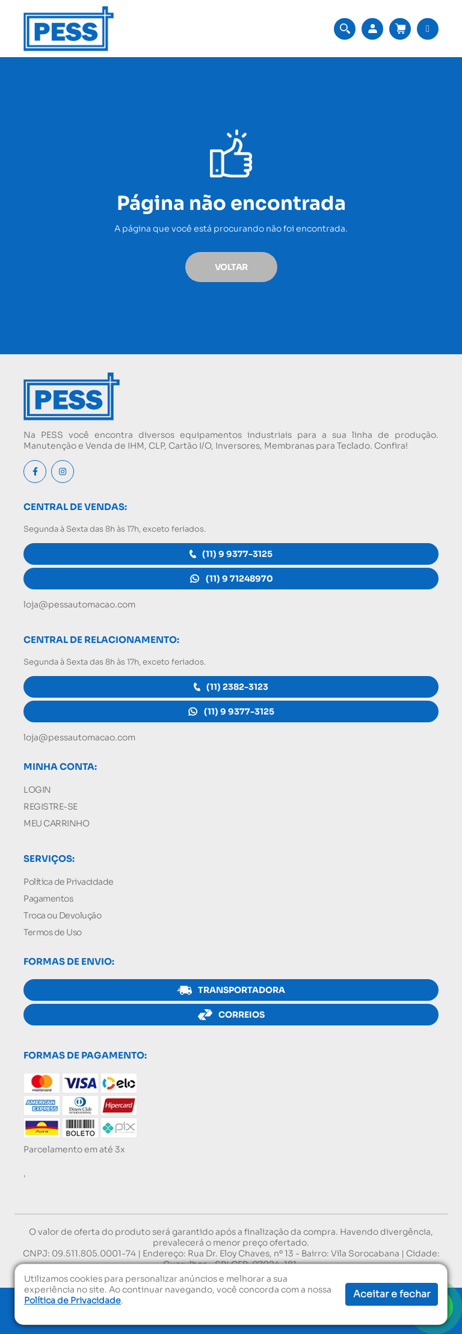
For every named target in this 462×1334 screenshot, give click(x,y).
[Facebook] (34, 471)
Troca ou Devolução (62, 915)
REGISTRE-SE (50, 806)
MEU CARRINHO (56, 823)
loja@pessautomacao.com (79, 604)
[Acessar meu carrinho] (400, 29)
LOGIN (37, 789)
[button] (345, 29)
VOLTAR (231, 267)
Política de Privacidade (68, 881)
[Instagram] (62, 471)
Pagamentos (48, 898)
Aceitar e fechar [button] (391, 1294)
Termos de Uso (52, 932)
